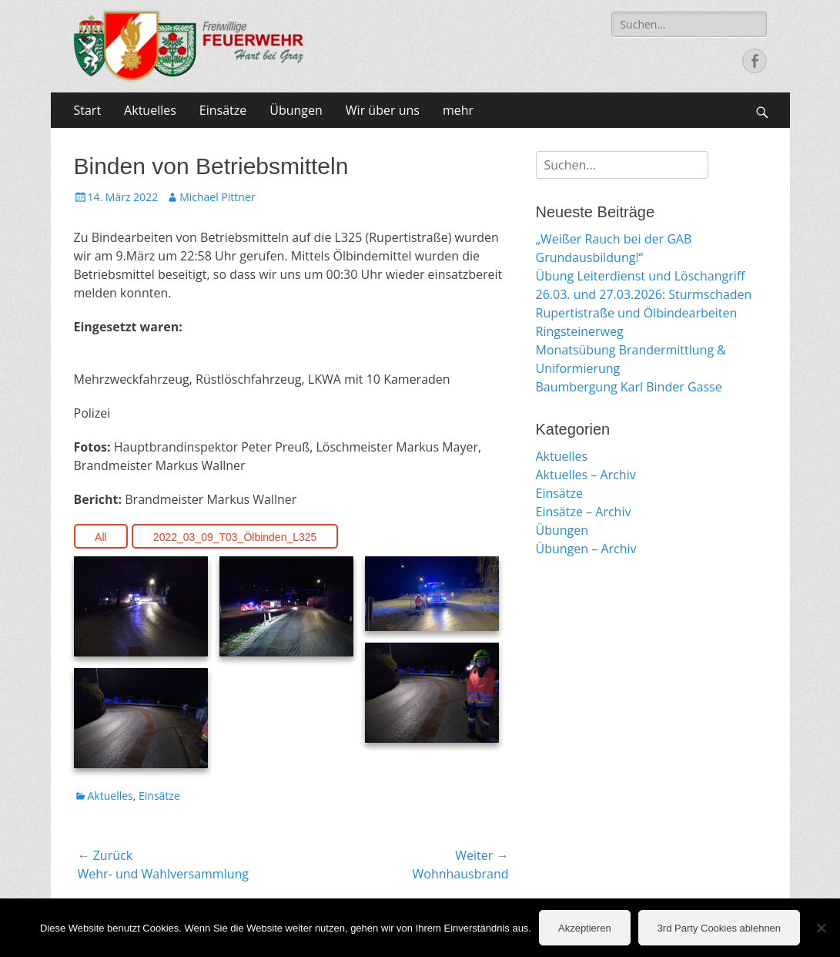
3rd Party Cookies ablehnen (719, 928)
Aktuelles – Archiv (586, 474)
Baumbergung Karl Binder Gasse (629, 386)
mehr (458, 110)
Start (88, 110)
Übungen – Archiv (586, 548)
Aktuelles (150, 110)
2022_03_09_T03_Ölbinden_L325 (235, 537)
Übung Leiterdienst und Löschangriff (640, 275)
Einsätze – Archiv (583, 511)
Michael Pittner (217, 197)
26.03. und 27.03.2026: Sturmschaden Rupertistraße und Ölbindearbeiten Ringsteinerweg (644, 313)
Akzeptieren (584, 928)
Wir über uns (383, 110)
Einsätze (222, 110)
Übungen (296, 110)
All (101, 537)
